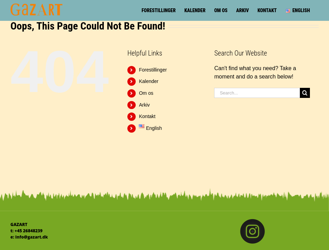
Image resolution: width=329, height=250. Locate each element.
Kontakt (147, 116)
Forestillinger (153, 70)
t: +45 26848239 (26, 231)
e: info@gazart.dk (29, 237)
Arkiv (144, 105)
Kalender (148, 81)
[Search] (305, 93)
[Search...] (257, 93)
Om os (146, 93)
